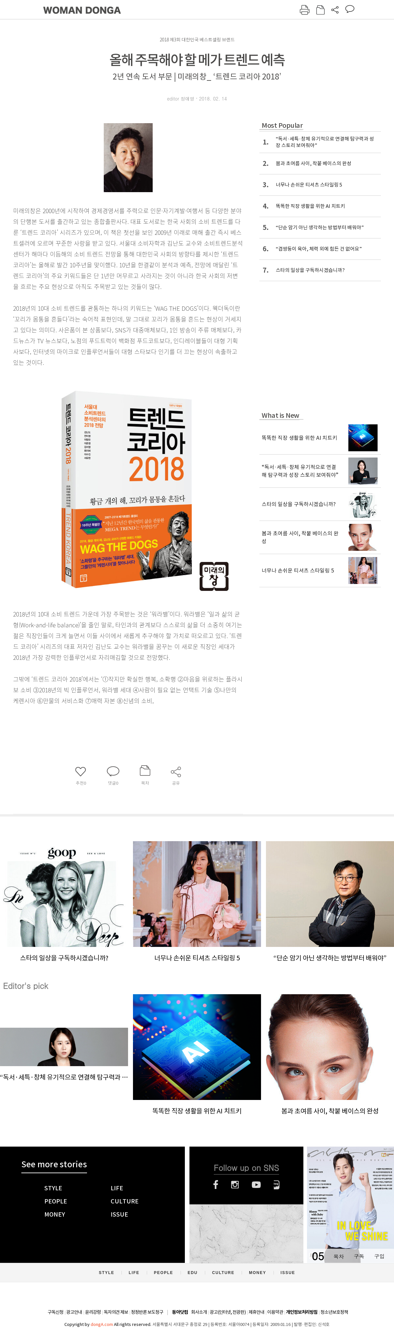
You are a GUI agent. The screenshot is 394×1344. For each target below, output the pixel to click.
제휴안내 (256, 1312)
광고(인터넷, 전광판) (228, 1312)
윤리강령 (93, 1312)
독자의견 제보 (116, 1312)
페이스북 (215, 1184)
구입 (379, 1256)
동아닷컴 (180, 1312)
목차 (338, 1256)
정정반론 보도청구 (147, 1312)
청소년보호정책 (334, 1312)
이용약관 (275, 1312)
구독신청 (55, 1312)
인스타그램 (235, 1184)
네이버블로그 (276, 1184)
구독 (359, 1256)
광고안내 (74, 1312)
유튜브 (256, 1184)
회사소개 (199, 1312)
